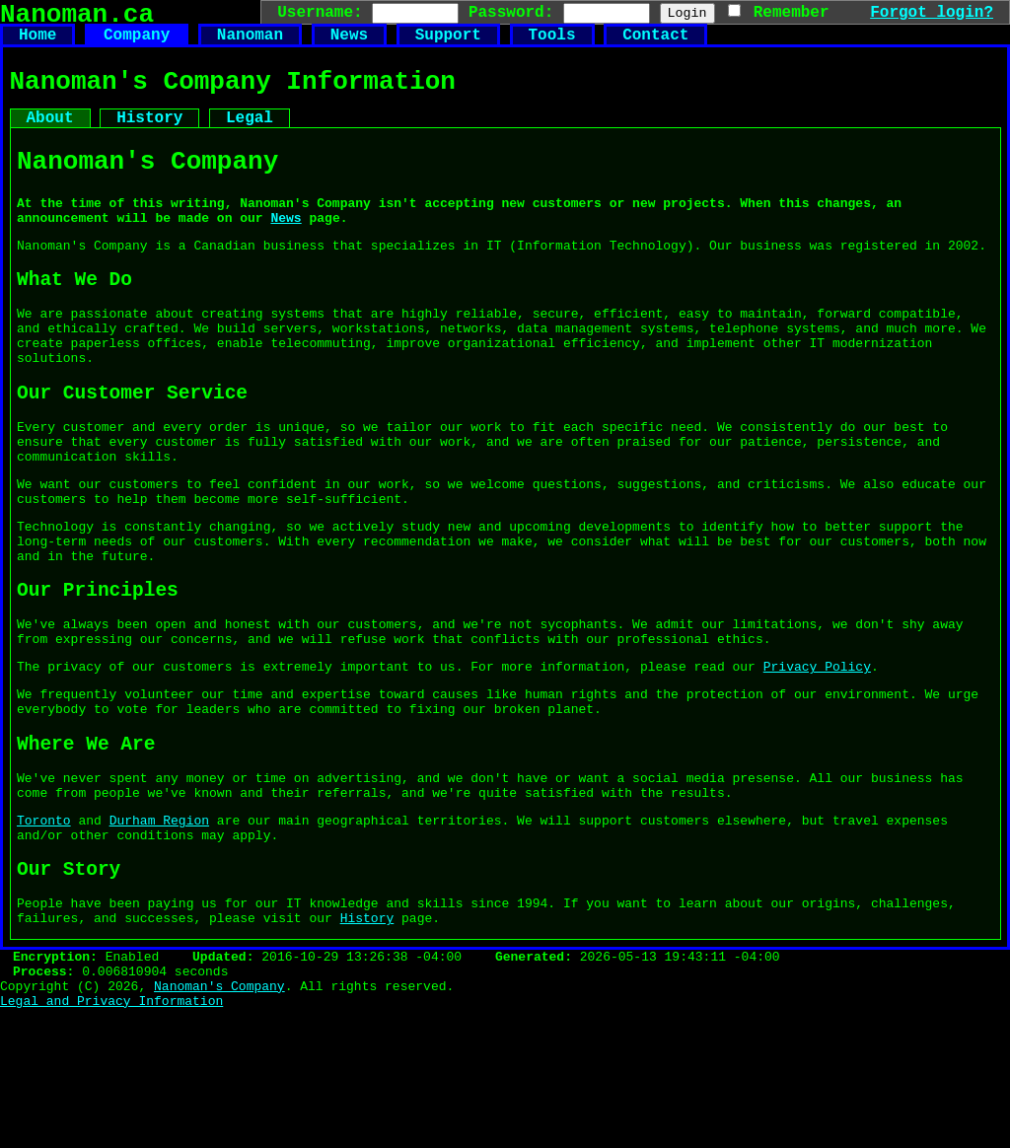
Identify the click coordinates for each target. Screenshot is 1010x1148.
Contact (655, 43)
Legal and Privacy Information (111, 1139)
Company (137, 43)
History (149, 136)
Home (37, 43)
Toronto (44, 933)
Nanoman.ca (77, 18)
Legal (249, 136)
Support (448, 43)
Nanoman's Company (219, 1121)
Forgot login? (931, 12)
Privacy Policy (817, 759)
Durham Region (159, 933)
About (50, 136)
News (349, 43)
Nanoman (250, 43)
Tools (551, 43)
